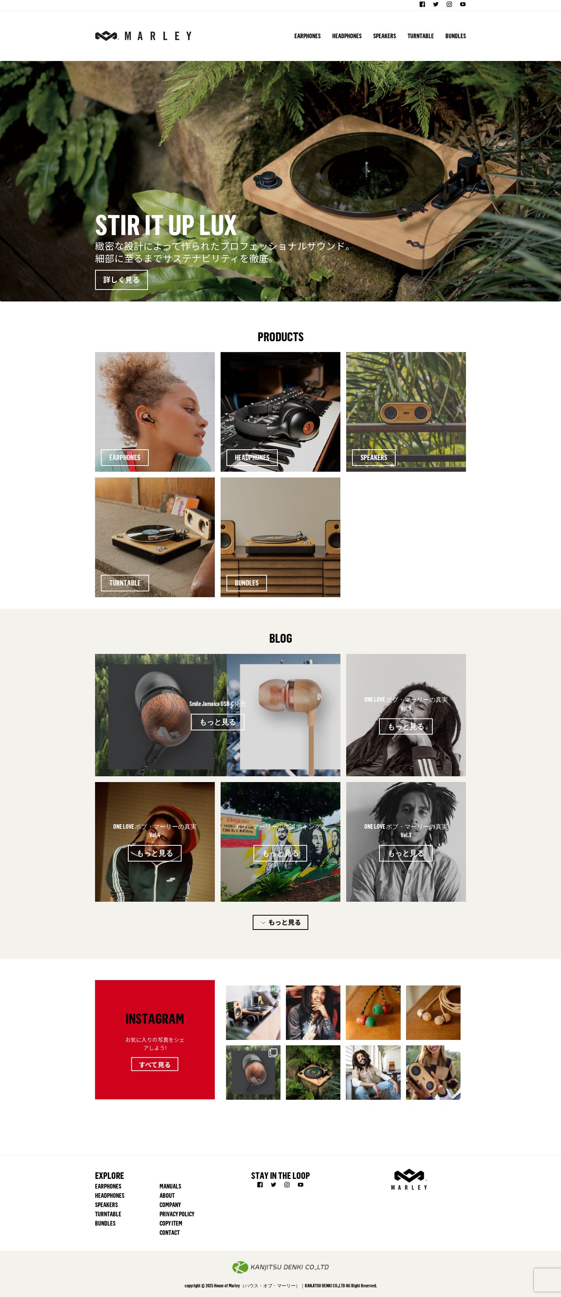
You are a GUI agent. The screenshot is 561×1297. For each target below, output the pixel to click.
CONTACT (170, 1232)
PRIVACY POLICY (177, 1214)
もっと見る (217, 721)
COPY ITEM (171, 1223)
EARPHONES (307, 36)
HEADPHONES (347, 36)
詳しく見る (121, 279)
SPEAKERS (384, 36)
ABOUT (167, 1195)
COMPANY (170, 1205)
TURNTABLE (421, 36)
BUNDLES (455, 36)
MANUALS (170, 1186)
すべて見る (155, 1064)
